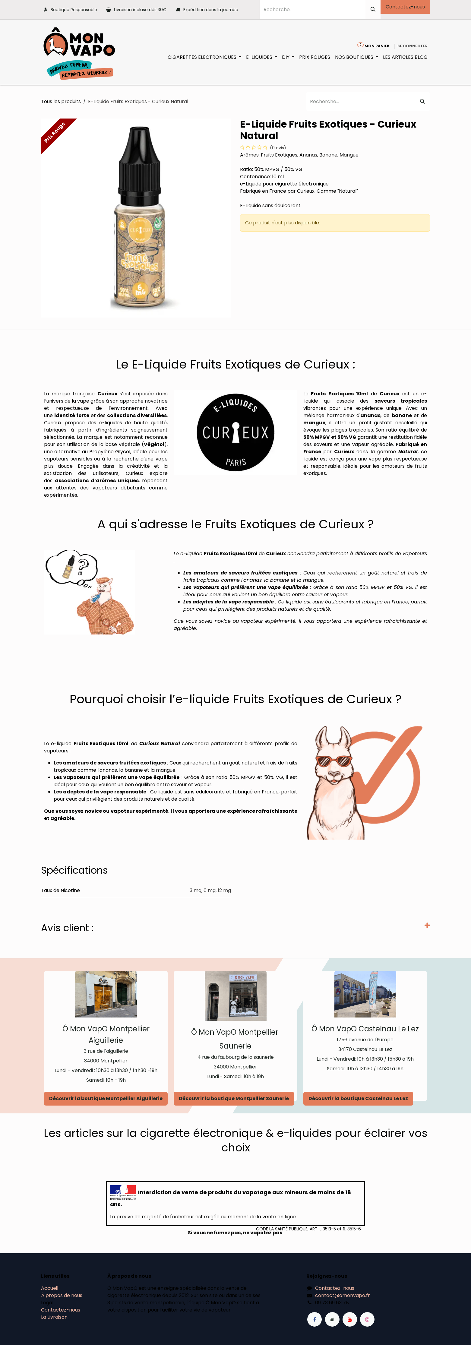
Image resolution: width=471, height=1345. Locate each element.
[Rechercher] (373, 9)
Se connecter (412, 46)
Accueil (49, 1288)
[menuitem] (204, 57)
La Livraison (54, 1317)
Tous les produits (61, 101)
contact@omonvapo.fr (342, 1295)
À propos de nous (61, 1295)
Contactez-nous (405, 6)
